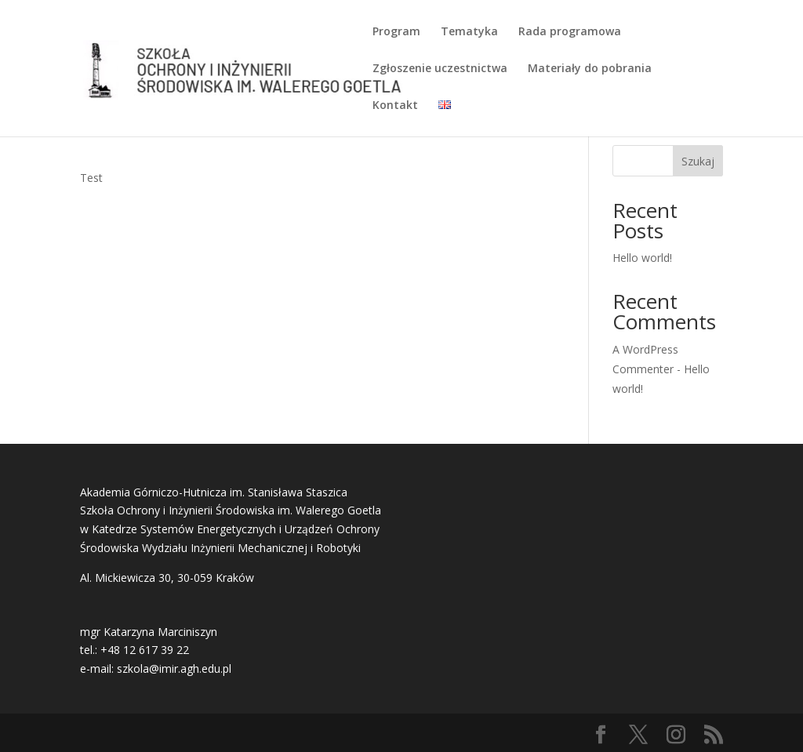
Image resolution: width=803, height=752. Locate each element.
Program (396, 32)
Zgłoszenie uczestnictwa (439, 69)
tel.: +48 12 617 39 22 (134, 649)
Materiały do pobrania (590, 69)
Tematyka (469, 32)
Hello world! (642, 257)
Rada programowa (569, 32)
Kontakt (395, 106)
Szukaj (697, 161)
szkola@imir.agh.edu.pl (174, 668)
